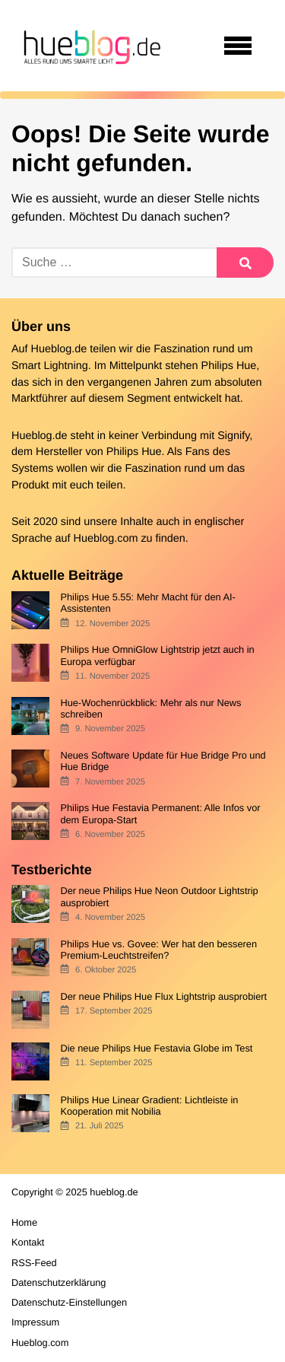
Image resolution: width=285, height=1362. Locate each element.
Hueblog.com (106, 539)
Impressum (35, 1322)
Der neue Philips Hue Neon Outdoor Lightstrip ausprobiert (159, 896)
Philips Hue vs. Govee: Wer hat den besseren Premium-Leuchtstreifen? (158, 949)
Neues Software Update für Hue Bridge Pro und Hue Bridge (162, 760)
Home (24, 1222)
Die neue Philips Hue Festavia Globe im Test (156, 1048)
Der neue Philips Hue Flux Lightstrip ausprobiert (163, 996)
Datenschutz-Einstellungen (69, 1302)
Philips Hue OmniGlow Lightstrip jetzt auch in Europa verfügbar (157, 655)
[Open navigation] (237, 46)
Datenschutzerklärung (58, 1282)
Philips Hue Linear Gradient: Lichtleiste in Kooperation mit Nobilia (149, 1105)
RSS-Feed (34, 1262)
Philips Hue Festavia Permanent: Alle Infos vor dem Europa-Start (160, 813)
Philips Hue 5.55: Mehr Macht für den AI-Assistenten (147, 602)
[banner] (89, 45)
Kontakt (27, 1242)
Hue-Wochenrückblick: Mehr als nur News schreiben (150, 708)
